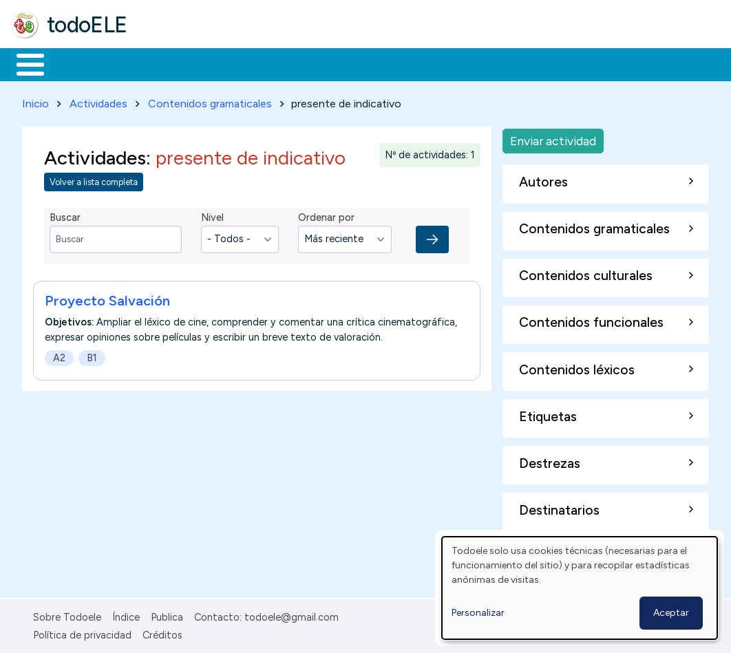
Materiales (77, 63)
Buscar (565, 63)
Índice (126, 614)
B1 (92, 355)
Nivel (212, 215)
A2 (59, 355)
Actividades (98, 100)
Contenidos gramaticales (210, 100)
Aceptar (671, 613)
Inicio (23, 63)
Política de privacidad (82, 632)
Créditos (162, 632)
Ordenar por (326, 215)
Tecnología (411, 63)
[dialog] (579, 588)
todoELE (87, 25)
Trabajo (248, 63)
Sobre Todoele (67, 614)
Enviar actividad (553, 138)
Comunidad (503, 63)
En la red (325, 63)
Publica (167, 614)
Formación (165, 63)
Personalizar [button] (478, 613)
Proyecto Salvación (107, 298)
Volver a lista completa (94, 180)
